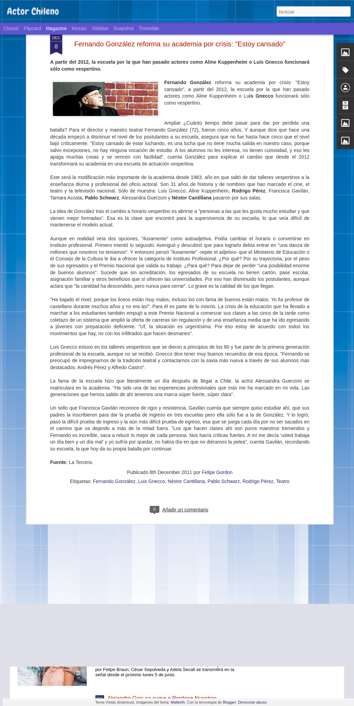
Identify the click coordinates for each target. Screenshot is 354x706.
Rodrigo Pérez (257, 303)
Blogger (229, 702)
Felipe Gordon (217, 294)
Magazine (56, 28)
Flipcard (32, 28)
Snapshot (123, 28)
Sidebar (100, 28)
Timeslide (149, 28)
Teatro (282, 303)
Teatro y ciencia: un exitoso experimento (157, 541)
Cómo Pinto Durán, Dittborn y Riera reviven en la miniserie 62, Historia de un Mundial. (167, 387)
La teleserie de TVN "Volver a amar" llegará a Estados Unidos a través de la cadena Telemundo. (169, 623)
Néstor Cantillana (186, 303)
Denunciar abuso (252, 702)
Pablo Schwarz (223, 303)
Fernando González (114, 303)
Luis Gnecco (151, 303)
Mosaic (79, 28)
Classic (11, 28)
